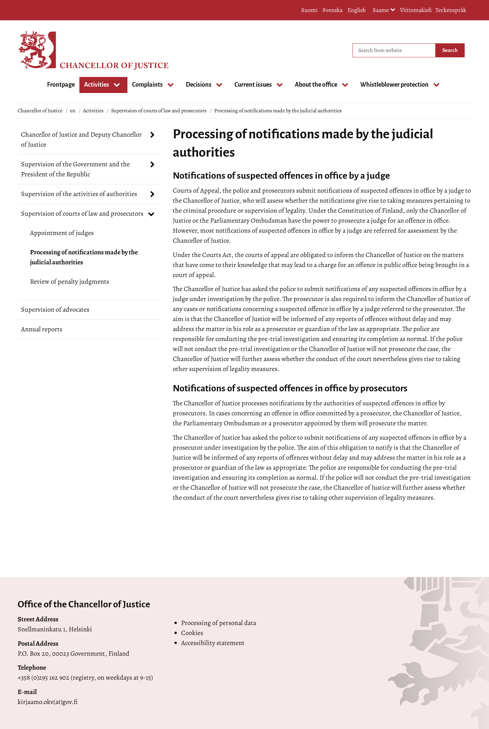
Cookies (192, 632)
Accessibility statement (213, 642)
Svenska (333, 10)
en (72, 110)
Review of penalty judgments (69, 281)
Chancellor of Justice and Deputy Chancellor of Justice (81, 139)
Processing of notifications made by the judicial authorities (84, 257)
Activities (93, 110)
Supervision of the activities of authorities (79, 193)
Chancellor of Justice (40, 110)
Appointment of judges (62, 232)
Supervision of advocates (55, 309)
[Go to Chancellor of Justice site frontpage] (44, 50)
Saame (384, 10)
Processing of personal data (218, 622)
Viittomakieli (416, 10)
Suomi (309, 10)
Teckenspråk (450, 10)
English (357, 10)
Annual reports (41, 329)
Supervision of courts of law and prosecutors (158, 110)
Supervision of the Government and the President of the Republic (75, 169)
